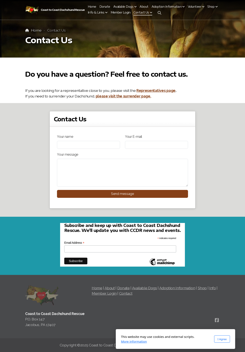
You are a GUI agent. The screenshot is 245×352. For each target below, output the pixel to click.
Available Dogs (144, 288)
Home (36, 30)
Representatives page (156, 90)
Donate (123, 288)
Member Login (104, 293)
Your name (65, 137)
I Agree (169, 339)
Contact (125, 293)
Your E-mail (133, 137)
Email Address (74, 243)
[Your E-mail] (156, 145)
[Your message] (122, 173)
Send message (122, 194)
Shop (202, 288)
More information (81, 341)
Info (212, 288)
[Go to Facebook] (217, 320)
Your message (67, 154)
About (110, 288)
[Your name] (88, 145)
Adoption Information (177, 288)
